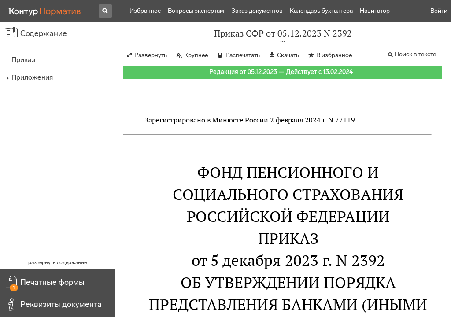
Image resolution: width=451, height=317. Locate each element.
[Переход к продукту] (45, 11)
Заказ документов (257, 11)
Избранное (145, 11)
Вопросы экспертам (196, 11)
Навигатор (375, 11)
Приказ (23, 59)
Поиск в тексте (415, 54)
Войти (438, 11)
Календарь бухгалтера (321, 11)
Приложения (32, 77)
